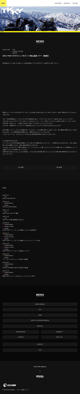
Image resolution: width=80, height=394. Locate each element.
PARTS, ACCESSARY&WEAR (40, 320)
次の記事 (21, 167)
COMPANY (59, 332)
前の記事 (59, 167)
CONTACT (40, 344)
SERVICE (40, 326)
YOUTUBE (75, 3)
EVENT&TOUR (20, 332)
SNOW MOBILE (40, 304)
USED (40, 315)
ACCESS (21, 337)
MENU (3, 3)
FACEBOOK (67, 3)
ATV (40, 309)
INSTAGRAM (58, 3)
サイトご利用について (23, 389)
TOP (40, 350)
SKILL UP (59, 337)
